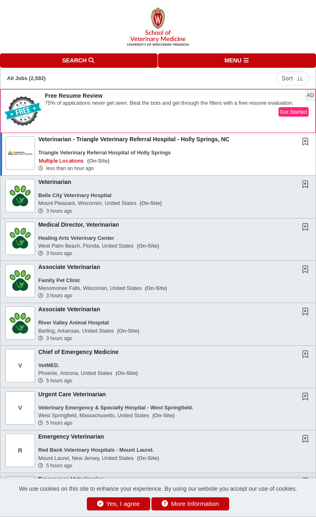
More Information (190, 503)
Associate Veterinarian (69, 267)
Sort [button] (293, 78)
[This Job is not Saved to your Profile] (307, 142)
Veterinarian (54, 182)
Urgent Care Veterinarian (72, 394)
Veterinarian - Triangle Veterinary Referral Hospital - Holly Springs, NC (133, 139)
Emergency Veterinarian (71, 436)
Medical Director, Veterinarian (78, 224)
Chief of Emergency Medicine (78, 352)
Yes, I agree (118, 503)
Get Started (293, 112)
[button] (237, 60)
